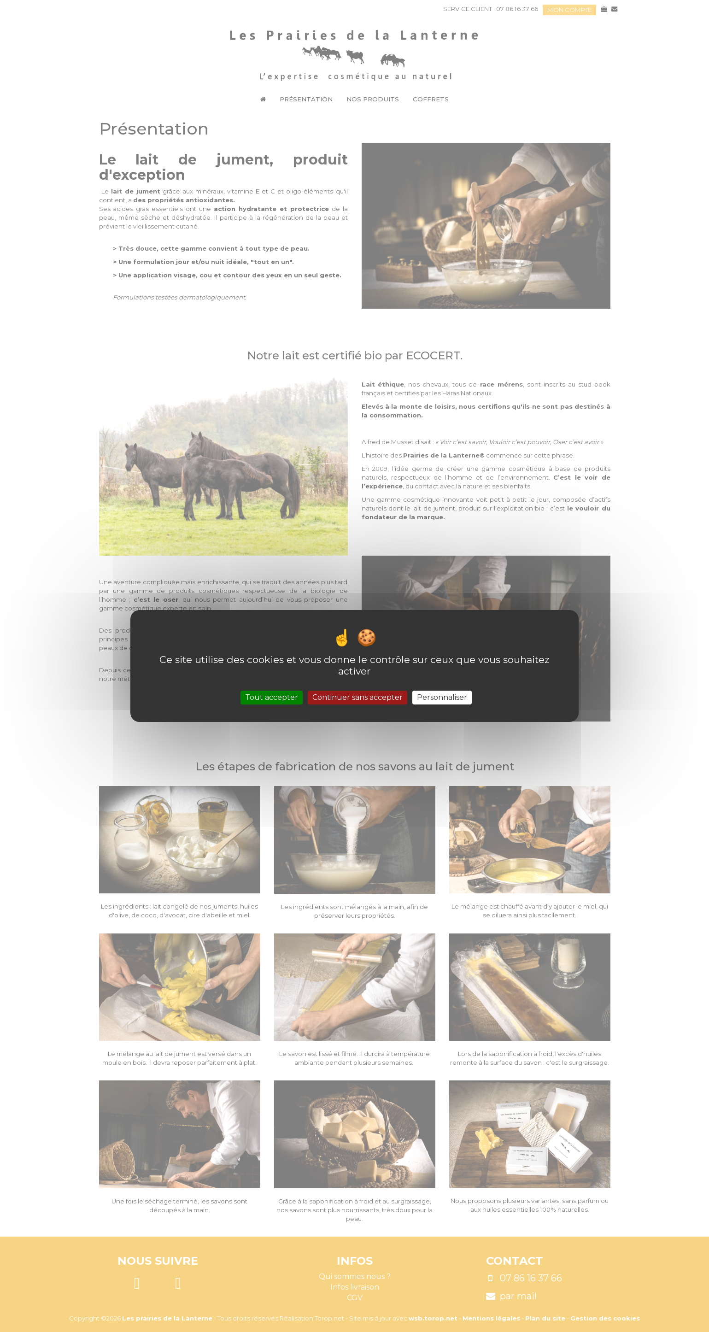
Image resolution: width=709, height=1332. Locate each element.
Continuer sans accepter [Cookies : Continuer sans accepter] (357, 697)
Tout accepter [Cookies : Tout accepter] (271, 697)
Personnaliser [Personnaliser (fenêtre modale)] (442, 697)
